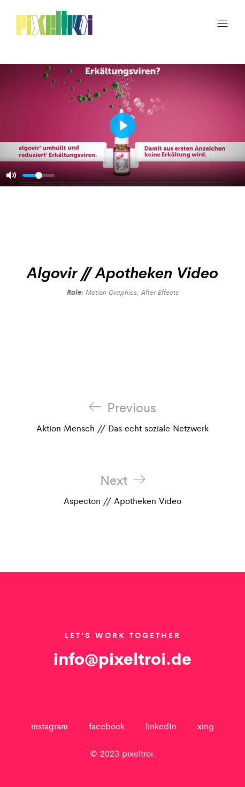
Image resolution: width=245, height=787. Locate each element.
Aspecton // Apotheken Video (122, 490)
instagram (49, 726)
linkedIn (161, 726)
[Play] (122, 125)
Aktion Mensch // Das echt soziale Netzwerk (122, 417)
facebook (107, 726)
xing (205, 726)
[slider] (38, 175)
